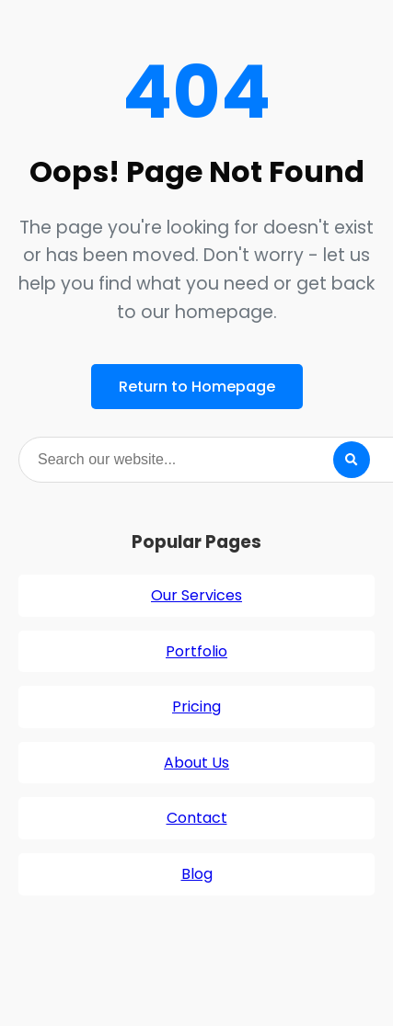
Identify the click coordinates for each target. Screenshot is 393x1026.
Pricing (196, 706)
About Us (196, 762)
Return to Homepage (197, 386)
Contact (197, 817)
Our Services (196, 595)
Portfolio (196, 651)
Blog (197, 873)
